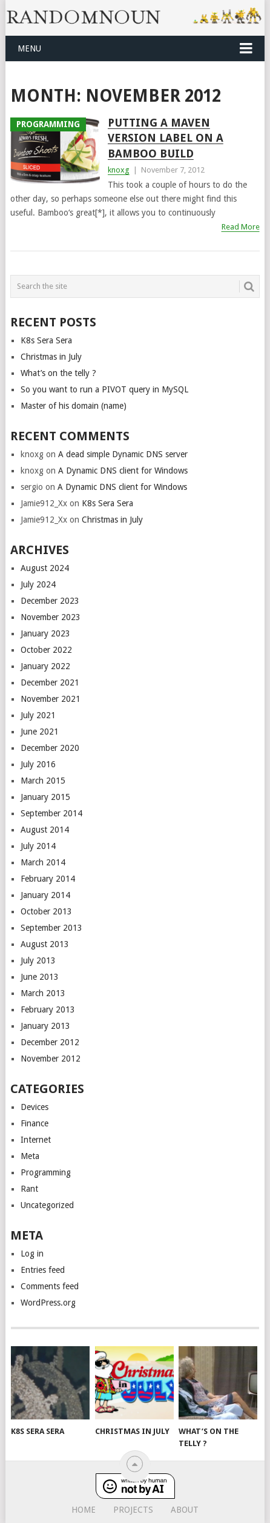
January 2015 (45, 797)
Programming (46, 1172)
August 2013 (45, 944)
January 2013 (45, 1026)
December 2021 (50, 682)
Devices (34, 1107)
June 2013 (40, 977)
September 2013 (51, 928)
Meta (30, 1156)
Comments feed (50, 1286)
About (185, 1510)
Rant (29, 1189)
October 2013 (46, 911)
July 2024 (38, 584)
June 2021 (40, 731)
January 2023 (45, 633)
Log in (32, 1253)
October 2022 (46, 650)
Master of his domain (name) (74, 406)
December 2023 (50, 601)
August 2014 (45, 829)
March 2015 (43, 780)
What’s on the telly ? (58, 373)
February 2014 (48, 879)
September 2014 (51, 813)
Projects (133, 1510)
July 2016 (38, 764)
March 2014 (43, 862)
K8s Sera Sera (46, 340)
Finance (34, 1123)
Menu (29, 48)
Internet (36, 1140)
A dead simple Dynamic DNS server (123, 454)
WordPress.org (48, 1302)
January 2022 (45, 666)
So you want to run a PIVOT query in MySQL (104, 389)
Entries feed (43, 1270)
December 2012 (50, 1042)
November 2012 (51, 1058)
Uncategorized (47, 1205)
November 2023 (51, 617)
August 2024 (45, 568)
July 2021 (38, 715)
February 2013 (48, 1009)
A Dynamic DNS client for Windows (123, 470)
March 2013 (43, 993)
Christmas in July (51, 357)
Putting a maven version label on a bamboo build (165, 137)
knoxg (119, 169)
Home (83, 1510)
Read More (241, 226)
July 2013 (38, 960)
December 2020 (50, 748)
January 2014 (45, 895)
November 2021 (51, 699)
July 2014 (38, 846)
